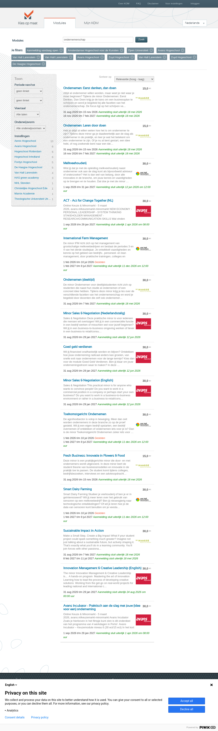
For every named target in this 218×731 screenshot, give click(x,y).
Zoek (141, 39)
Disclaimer (153, 3)
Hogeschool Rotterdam (27, 151)
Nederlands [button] (192, 23)
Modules (59, 23)
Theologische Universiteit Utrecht (33, 198)
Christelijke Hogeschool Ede (30, 188)
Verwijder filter (61, 50)
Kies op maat (27, 17)
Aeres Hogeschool (25, 140)
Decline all (186, 709)
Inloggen (195, 3)
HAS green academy (26, 177)
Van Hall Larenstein (25, 172)
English (11, 684)
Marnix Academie (24, 193)
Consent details (15, 717)
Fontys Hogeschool (25, 162)
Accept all (186, 701)
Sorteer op (105, 76)
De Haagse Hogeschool (28, 167)
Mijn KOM (91, 23)
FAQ (138, 3)
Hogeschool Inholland (27, 156)
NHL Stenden (22, 182)
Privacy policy (39, 717)
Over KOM (123, 3)
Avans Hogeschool (25, 146)
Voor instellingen (174, 3)
